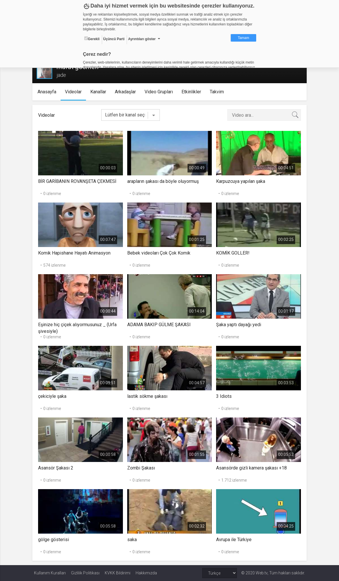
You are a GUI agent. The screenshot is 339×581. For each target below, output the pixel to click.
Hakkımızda (146, 573)
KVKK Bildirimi (117, 573)
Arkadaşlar (126, 91)
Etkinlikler (193, 91)
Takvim (218, 91)
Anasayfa (48, 91)
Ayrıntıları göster (142, 39)
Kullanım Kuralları (50, 573)
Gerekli (92, 38)
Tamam (243, 38)
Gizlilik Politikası (85, 573)
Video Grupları (160, 91)
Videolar (74, 91)
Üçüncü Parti (114, 39)
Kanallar (100, 91)
